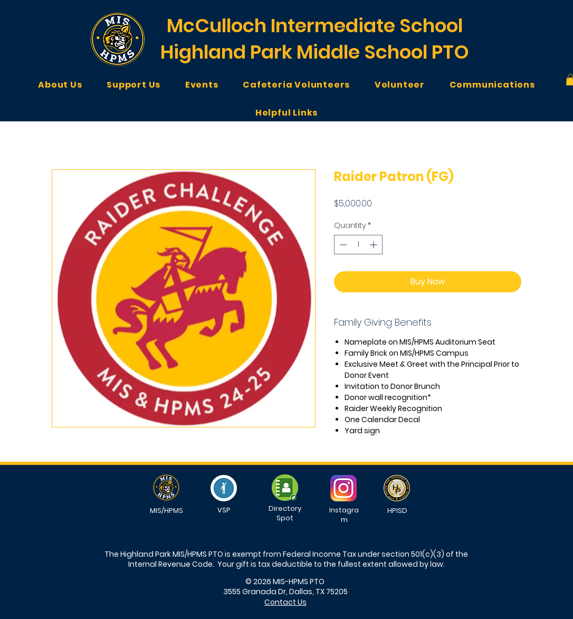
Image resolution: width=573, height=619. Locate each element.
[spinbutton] (358, 244)
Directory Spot (285, 513)
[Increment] (374, 244)
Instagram (344, 515)
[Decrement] (342, 244)
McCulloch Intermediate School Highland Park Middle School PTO (314, 38)
